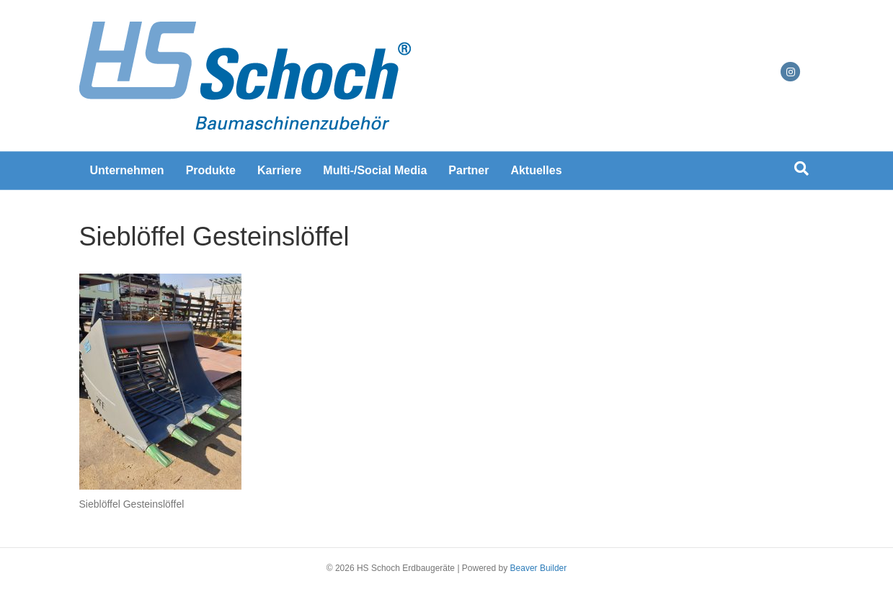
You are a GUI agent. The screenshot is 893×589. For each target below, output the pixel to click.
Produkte (211, 170)
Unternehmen (127, 170)
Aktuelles (535, 170)
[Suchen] (801, 168)
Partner (468, 170)
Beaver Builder (538, 568)
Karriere (279, 170)
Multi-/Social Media (375, 170)
